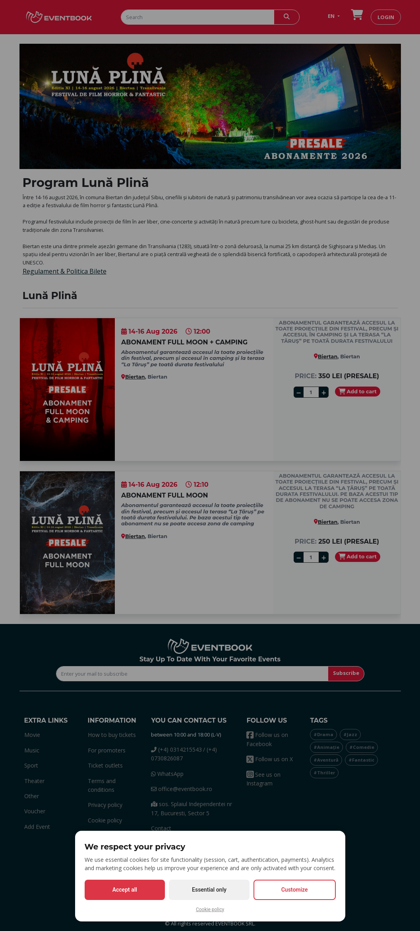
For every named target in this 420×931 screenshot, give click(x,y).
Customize (294, 889)
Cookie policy (210, 909)
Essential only (209, 889)
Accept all (124, 889)
